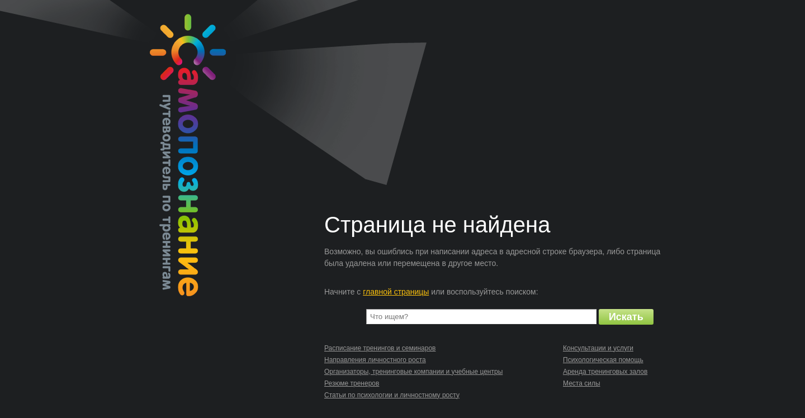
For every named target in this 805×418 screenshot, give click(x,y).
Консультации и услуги (598, 348)
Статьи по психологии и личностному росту (392, 395)
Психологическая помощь (603, 360)
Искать (626, 316)
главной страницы (396, 291)
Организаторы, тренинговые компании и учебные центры (413, 372)
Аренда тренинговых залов (605, 372)
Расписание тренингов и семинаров (379, 348)
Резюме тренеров (351, 383)
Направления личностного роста (375, 360)
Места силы (581, 383)
